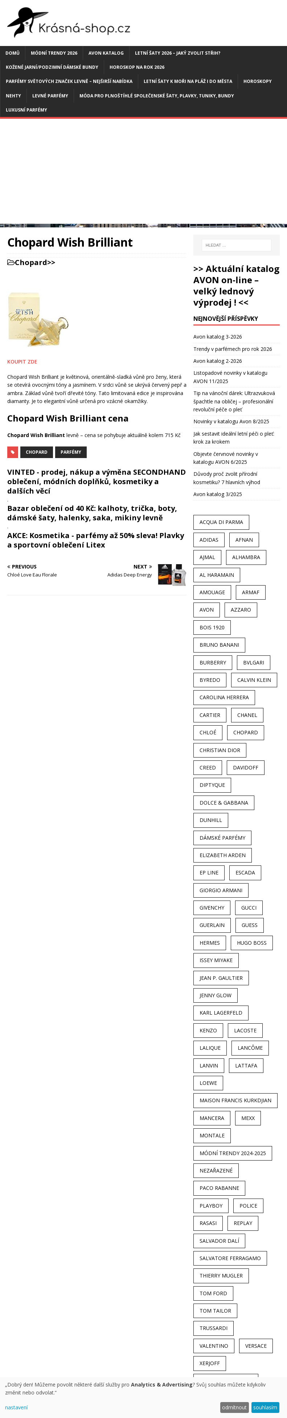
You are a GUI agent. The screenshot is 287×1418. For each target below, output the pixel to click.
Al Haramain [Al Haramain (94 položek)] (217, 574)
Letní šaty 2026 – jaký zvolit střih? (177, 53)
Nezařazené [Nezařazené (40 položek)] (216, 1170)
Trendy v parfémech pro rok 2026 (232, 348)
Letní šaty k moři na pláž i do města (188, 81)
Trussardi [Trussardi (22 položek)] (213, 1328)
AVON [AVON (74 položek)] (207, 609)
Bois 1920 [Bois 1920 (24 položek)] (212, 627)
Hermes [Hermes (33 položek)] (210, 942)
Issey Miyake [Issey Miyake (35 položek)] (216, 960)
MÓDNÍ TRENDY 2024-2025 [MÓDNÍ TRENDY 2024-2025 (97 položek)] (233, 1153)
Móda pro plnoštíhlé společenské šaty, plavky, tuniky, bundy (156, 96)
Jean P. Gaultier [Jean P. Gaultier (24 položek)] (221, 977)
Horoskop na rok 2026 (137, 67)
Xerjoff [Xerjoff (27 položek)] (210, 1363)
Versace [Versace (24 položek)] (256, 1345)
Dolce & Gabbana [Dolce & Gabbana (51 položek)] (224, 802)
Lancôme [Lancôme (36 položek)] (250, 1047)
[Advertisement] (143, 173)
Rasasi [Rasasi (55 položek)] (208, 1223)
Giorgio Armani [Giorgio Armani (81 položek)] (221, 890)
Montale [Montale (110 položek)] (212, 1135)
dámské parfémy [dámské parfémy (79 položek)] (222, 837)
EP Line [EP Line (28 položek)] (209, 872)
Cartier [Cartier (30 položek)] (210, 715)
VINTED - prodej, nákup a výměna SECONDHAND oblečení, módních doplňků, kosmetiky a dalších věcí (96, 481)
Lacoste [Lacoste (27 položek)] (245, 1030)
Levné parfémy (50, 96)
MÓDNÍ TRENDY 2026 (54, 53)
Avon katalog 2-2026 (217, 360)
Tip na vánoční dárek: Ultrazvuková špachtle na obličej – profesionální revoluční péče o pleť (234, 401)
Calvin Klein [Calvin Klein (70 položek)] (254, 679)
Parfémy (71, 452)
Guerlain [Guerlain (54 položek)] (212, 925)
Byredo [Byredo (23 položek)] (210, 679)
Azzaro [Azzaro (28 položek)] (241, 609)
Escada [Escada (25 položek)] (245, 872)
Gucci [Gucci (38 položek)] (249, 907)
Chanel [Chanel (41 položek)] (247, 715)
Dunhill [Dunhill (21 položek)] (211, 820)
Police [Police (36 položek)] (248, 1205)
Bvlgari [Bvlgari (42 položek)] (253, 662)
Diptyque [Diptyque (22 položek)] (212, 784)
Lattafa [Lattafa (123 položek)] (246, 1065)
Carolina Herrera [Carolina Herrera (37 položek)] (224, 697)
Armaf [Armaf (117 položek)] (250, 592)
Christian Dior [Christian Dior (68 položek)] (220, 750)
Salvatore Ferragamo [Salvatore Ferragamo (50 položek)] (230, 1258)
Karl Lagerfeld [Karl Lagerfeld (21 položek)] (221, 1012)
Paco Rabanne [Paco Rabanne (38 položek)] (219, 1187)
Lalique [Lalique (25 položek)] (210, 1047)
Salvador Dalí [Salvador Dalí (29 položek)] (219, 1240)
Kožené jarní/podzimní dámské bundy (52, 67)
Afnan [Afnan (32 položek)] (244, 539)
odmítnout (234, 1407)
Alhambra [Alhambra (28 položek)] (246, 557)
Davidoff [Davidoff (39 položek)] (245, 767)
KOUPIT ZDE (22, 361)
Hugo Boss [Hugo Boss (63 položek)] (252, 942)
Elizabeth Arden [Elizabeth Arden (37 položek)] (223, 855)
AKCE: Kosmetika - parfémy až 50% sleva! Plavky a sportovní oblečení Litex (95, 540)
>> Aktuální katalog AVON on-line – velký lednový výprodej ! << (236, 286)
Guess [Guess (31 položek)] (250, 925)
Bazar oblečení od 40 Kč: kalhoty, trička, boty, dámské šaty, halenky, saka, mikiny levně (92, 513)
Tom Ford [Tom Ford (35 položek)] (213, 1293)
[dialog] (143, 1397)
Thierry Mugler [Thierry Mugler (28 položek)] (221, 1275)
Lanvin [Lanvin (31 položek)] (209, 1065)
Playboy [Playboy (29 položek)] (211, 1205)
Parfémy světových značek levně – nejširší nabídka (69, 81)
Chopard (31, 262)
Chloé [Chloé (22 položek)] (208, 732)
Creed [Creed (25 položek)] (208, 767)
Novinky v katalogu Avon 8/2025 (231, 421)
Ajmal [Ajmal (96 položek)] (207, 557)
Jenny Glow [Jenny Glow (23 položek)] (215, 995)
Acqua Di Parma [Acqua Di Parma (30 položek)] (221, 522)
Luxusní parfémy (26, 110)
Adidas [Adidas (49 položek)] (209, 539)
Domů (12, 53)
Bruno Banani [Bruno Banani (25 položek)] (219, 644)
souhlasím (265, 1407)
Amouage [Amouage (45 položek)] (212, 592)
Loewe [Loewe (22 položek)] (208, 1082)
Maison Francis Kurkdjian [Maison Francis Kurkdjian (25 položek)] (235, 1100)
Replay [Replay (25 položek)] (243, 1223)
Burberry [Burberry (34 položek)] (213, 662)
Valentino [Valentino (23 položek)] (214, 1345)
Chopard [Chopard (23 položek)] (245, 732)
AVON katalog (106, 53)
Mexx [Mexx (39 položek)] (248, 1118)
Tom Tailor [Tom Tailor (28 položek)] (215, 1310)
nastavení (16, 1407)
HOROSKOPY (257, 81)
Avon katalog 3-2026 (217, 336)
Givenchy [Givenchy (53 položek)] (212, 907)
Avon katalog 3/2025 (217, 494)
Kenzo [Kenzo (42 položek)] (208, 1030)
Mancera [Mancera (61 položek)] (212, 1118)
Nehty (13, 96)
